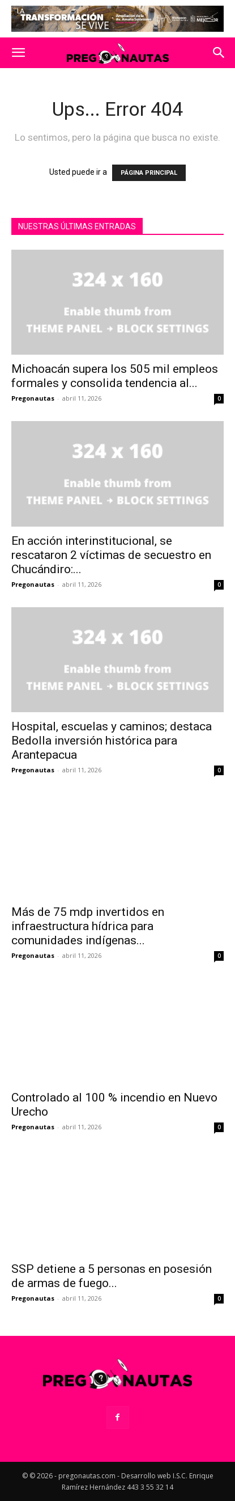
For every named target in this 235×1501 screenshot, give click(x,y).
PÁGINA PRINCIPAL (149, 172)
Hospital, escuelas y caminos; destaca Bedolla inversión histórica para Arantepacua (111, 741)
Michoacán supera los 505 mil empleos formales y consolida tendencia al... (114, 376)
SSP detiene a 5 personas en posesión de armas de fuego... (111, 1276)
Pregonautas (32, 398)
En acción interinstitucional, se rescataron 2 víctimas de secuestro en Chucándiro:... (111, 555)
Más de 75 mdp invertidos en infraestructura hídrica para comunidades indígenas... (87, 926)
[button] (18, 52)
